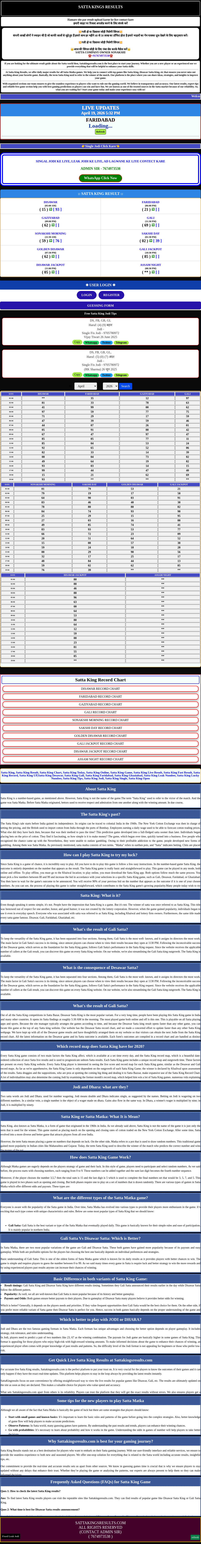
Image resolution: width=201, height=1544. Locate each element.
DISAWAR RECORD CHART (100, 688)
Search (125, 386)
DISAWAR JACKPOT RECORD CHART (100, 751)
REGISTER (111, 295)
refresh (195, 1537)
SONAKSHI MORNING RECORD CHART (100, 720)
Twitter (106, 342)
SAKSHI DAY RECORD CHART (100, 728)
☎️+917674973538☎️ (100, 55)
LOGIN (86, 295)
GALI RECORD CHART (100, 712)
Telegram (121, 342)
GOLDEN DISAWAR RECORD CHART (100, 735)
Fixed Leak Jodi (10, 1536)
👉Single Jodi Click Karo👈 (100, 146)
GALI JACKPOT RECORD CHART (100, 743)
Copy (77, 342)
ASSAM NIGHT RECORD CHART (101, 759)
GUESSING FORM (100, 305)
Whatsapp (91, 342)
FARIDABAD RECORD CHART (100, 696)
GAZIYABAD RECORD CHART (100, 704)
